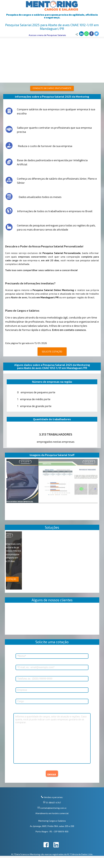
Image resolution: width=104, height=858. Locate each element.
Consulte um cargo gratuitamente (52, 88)
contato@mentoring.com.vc (53, 808)
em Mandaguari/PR (47, 297)
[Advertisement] (52, 59)
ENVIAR (51, 774)
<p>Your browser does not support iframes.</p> (52, 619)
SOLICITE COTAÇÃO (52, 351)
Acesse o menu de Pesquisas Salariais (47, 35)
